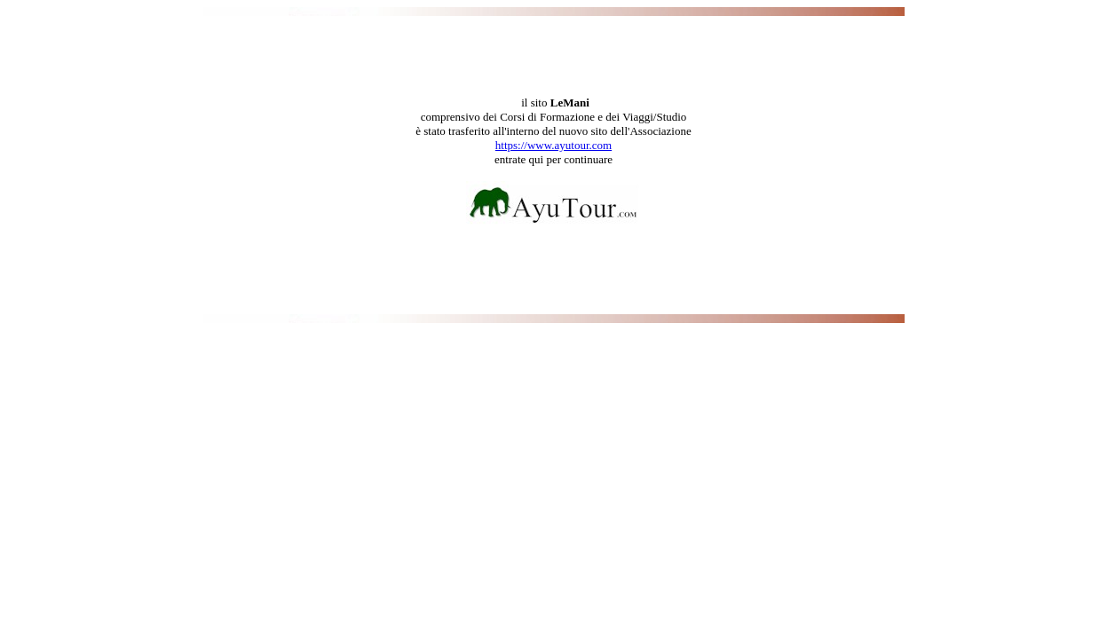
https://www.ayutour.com (553, 145)
